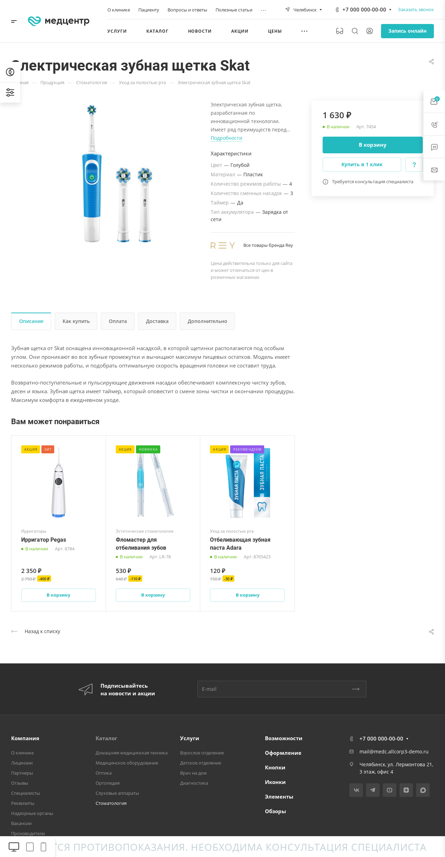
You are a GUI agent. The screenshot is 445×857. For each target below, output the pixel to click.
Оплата (118, 321)
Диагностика (194, 783)
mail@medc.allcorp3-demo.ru (394, 751)
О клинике (22, 753)
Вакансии (21, 823)
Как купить (76, 321)
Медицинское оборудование (127, 763)
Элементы (279, 796)
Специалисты (25, 793)
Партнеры (22, 773)
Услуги (189, 738)
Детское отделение (200, 763)
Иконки (275, 781)
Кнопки (275, 767)
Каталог (106, 738)
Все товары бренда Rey (268, 245)
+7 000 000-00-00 (364, 9)
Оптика (104, 773)
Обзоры (275, 811)
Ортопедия (108, 783)
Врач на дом (193, 773)
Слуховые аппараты (117, 793)
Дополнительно (207, 321)
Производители (28, 833)
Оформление (283, 752)
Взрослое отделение (202, 753)
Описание (31, 321)
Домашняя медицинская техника (132, 753)
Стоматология (111, 803)
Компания (25, 738)
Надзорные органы (32, 813)
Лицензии (22, 763)
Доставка (157, 321)
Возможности (283, 738)
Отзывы (19, 783)
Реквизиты (22, 803)
